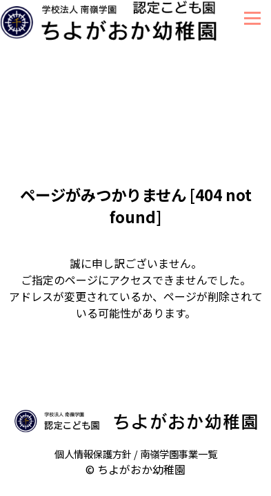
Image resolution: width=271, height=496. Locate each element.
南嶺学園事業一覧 (178, 453)
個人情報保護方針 (93, 453)
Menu (252, 18)
